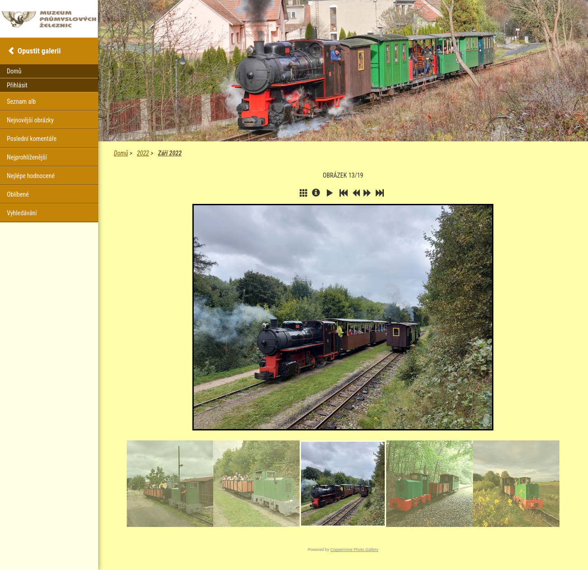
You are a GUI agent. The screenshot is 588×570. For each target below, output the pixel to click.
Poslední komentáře (32, 138)
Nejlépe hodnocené (31, 175)
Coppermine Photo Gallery (354, 549)
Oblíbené (18, 194)
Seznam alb (21, 101)
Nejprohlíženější (27, 157)
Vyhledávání (22, 213)
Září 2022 (170, 153)
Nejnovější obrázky (30, 120)
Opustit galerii (39, 50)
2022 (143, 153)
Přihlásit (17, 85)
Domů (121, 153)
